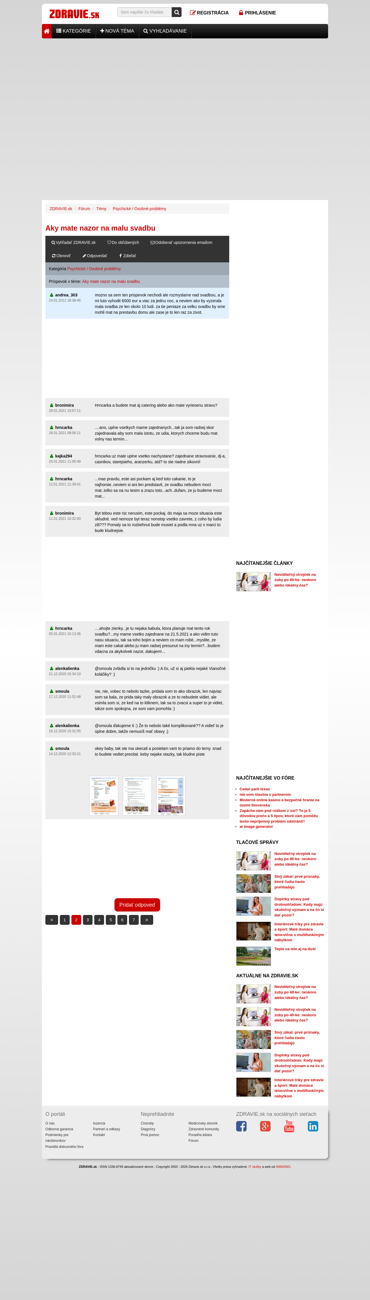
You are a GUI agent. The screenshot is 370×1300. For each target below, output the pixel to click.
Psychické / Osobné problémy (139, 208)
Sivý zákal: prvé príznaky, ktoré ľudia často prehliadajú (297, 881)
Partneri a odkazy (106, 1129)
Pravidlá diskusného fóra (64, 1147)
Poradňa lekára (200, 1135)
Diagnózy (148, 1129)
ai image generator (256, 826)
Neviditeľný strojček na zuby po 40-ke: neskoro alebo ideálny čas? (295, 579)
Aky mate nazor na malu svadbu (111, 281)
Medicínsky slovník (203, 1123)
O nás (50, 1123)
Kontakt (99, 1135)
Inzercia (99, 1123)
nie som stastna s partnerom (265, 794)
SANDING (283, 1166)
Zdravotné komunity (203, 1129)
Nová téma (117, 31)
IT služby (255, 1166)
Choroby (147, 1123)
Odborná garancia (59, 1129)
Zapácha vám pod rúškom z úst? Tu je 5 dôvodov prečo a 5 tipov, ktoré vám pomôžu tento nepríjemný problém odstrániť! (279, 815)
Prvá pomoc (150, 1135)
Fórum (84, 208)
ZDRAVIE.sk (61, 208)
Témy (101, 208)
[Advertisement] (185, 78)
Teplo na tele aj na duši (295, 949)
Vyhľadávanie (165, 31)
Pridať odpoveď (137, 905)
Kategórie (73, 31)
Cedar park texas (255, 789)
